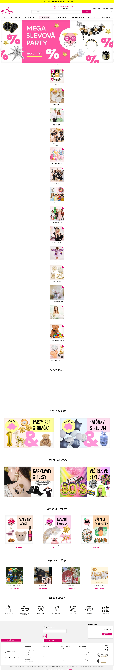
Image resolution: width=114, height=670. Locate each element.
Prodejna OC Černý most (85, 660)
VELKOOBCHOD (105, 608)
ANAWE (70, 669)
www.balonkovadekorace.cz (69, 666)
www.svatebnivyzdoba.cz (40, 666)
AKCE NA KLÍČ (73, 608)
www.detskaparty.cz (55, 666)
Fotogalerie (63, 660)
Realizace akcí (46, 658)
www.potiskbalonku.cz (85, 666)
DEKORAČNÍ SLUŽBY (57, 608)
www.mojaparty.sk (26, 666)
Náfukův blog (10, 640)
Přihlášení (94, 8)
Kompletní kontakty (47, 648)
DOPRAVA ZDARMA (25, 609)
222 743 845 (69, 7)
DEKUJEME (55, 1)
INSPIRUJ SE (14, 588)
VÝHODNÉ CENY (41, 608)
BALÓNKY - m (64, 656)
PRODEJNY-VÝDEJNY (9, 608)
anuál (68, 656)
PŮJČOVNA (89, 608)
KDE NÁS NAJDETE (83, 646)
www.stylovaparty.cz (98, 666)
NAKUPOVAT (19, 547)
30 (58, 1)
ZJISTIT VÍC (107, 634)
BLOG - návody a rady (65, 658)
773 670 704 (61, 7)
